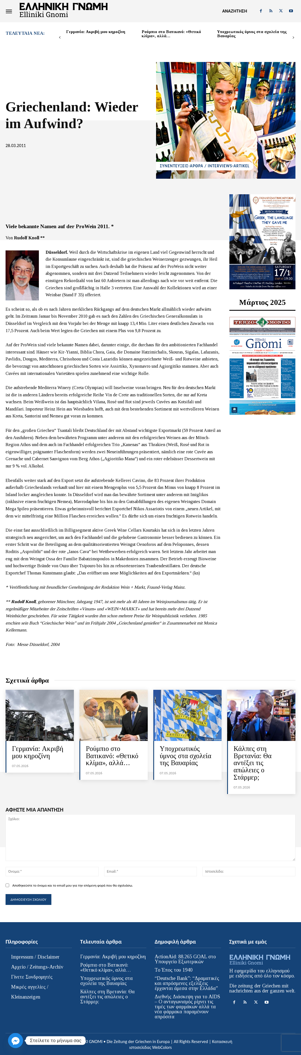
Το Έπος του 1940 (173, 969)
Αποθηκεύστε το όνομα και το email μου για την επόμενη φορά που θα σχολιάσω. (72, 884)
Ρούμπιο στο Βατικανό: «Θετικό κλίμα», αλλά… (171, 33)
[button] (234, 11)
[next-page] (293, 37)
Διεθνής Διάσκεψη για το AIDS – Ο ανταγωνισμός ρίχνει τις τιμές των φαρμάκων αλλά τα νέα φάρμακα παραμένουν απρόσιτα (187, 1005)
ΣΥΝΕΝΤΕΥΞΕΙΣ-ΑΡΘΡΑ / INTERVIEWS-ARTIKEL (205, 166)
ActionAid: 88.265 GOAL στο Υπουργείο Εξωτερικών (185, 958)
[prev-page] (59, 37)
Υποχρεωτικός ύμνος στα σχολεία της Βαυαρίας (252, 33)
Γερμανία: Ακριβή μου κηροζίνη (95, 31)
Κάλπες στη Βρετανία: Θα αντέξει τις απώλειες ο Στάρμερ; (253, 762)
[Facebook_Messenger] (15, 1040)
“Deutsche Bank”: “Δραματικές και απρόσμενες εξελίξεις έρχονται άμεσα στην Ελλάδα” (187, 982)
